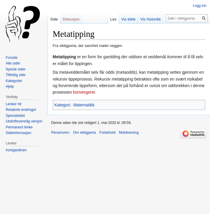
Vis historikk (150, 19)
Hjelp (10, 86)
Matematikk (84, 105)
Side (54, 19)
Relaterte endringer (21, 110)
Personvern (60, 132)
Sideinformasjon (18, 133)
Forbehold (107, 132)
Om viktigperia (84, 132)
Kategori (62, 105)
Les (113, 19)
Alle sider (13, 63)
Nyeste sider (16, 69)
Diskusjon (71, 19)
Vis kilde (128, 19)
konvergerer (84, 92)
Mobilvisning (129, 132)
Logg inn (199, 6)
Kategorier (14, 81)
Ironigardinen (16, 150)
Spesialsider (15, 116)
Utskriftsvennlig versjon (24, 121)
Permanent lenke (19, 127)
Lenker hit (13, 104)
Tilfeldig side (15, 75)
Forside (12, 58)
